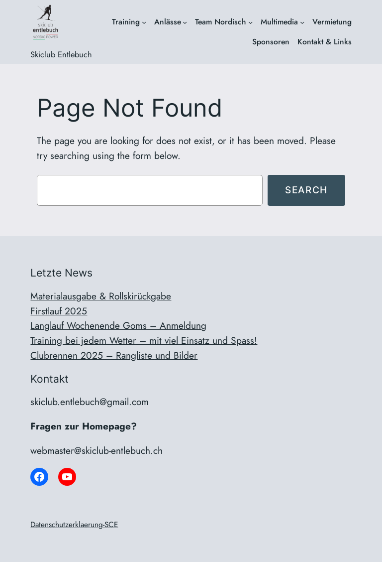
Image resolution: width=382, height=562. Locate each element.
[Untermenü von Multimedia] (302, 21)
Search (306, 190)
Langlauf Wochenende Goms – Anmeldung (118, 325)
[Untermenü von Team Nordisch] (250, 21)
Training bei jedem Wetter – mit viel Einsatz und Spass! (143, 340)
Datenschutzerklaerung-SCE (74, 524)
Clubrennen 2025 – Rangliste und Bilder (113, 355)
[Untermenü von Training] (144, 21)
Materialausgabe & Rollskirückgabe (100, 296)
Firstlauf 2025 (58, 311)
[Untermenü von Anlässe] (185, 21)
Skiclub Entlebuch (61, 54)
